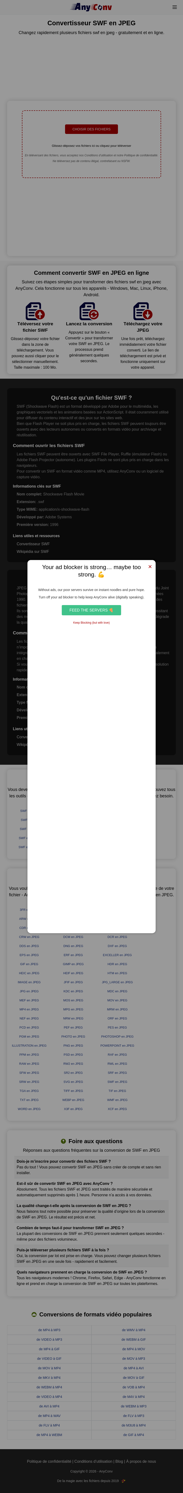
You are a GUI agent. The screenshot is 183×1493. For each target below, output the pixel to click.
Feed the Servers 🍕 (92, 610)
